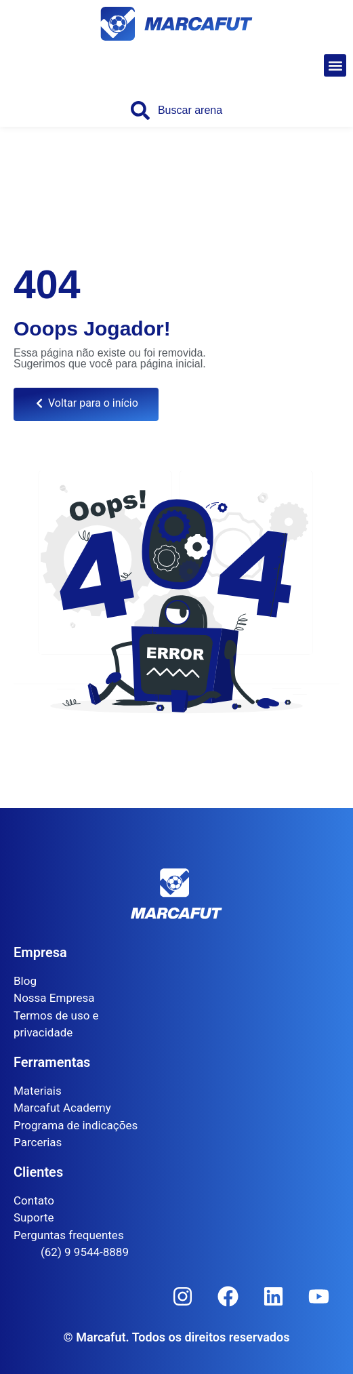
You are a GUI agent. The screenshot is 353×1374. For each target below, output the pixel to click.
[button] (335, 65)
